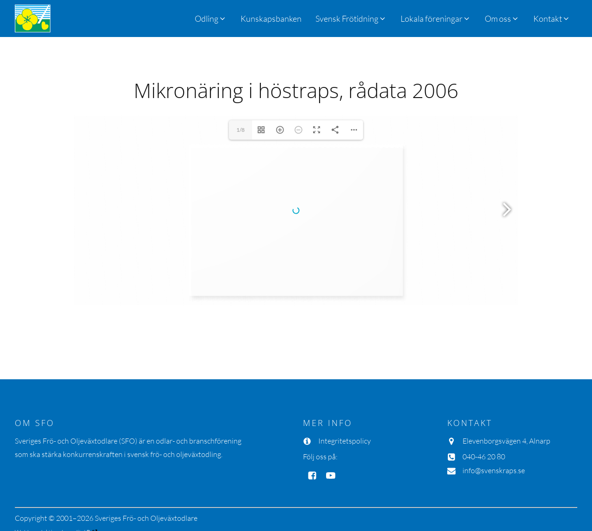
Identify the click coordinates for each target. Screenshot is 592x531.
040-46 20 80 (483, 456)
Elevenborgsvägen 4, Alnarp (506, 440)
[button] (351, 18)
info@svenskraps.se (493, 470)
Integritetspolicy (344, 440)
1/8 (240, 129)
